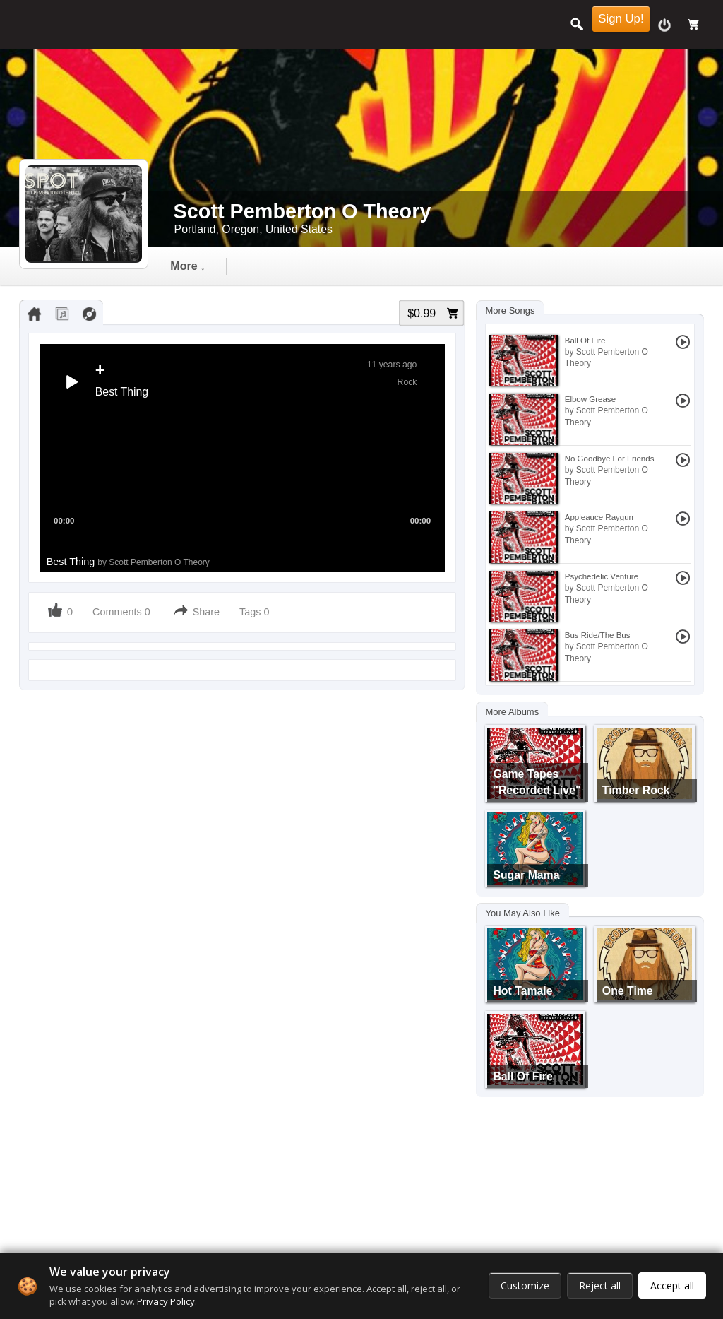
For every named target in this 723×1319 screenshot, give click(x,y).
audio (275, 266)
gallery (427, 266)
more (506, 266)
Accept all (672, 1285)
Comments (117, 611)
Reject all (600, 1285)
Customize (525, 1285)
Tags (251, 611)
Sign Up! (620, 18)
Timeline (193, 266)
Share (206, 611)
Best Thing (128, 561)
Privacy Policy (166, 1301)
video (349, 266)
